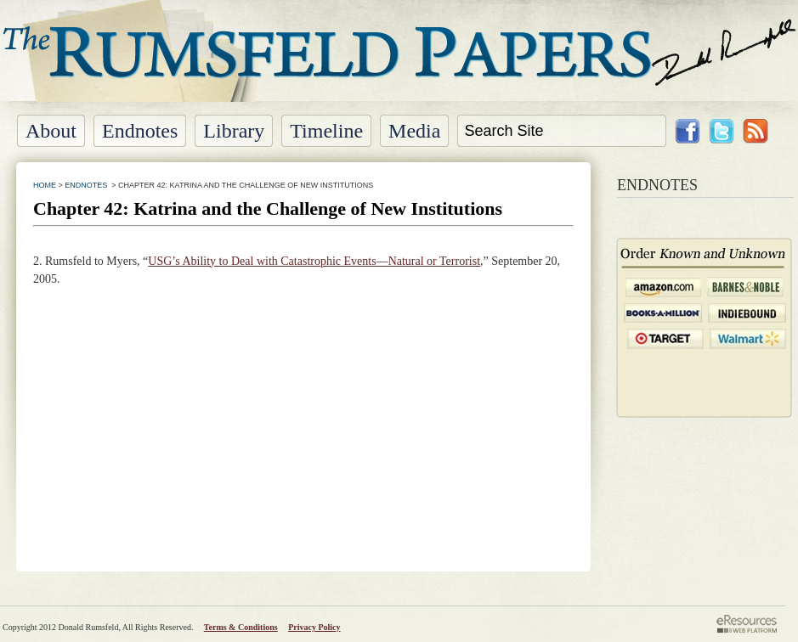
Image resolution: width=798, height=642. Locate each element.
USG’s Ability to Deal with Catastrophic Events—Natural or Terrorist (314, 261)
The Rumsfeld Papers (399, 64)
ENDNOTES (86, 185)
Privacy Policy (314, 627)
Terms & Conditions (241, 627)
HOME (44, 185)
